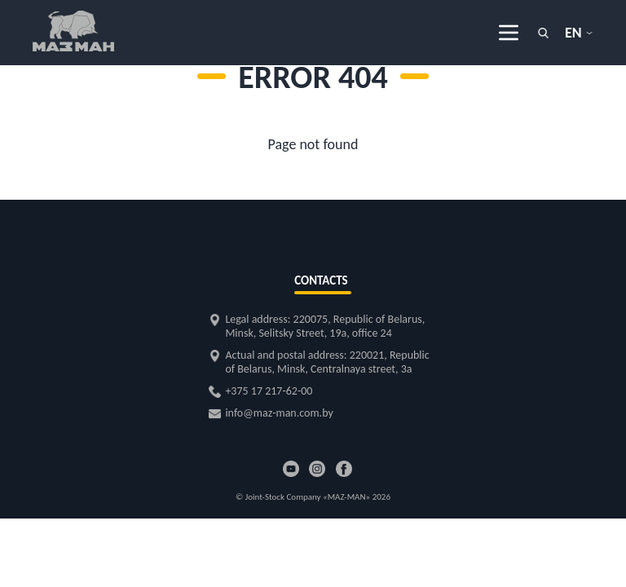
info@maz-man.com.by (279, 413)
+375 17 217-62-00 (268, 391)
